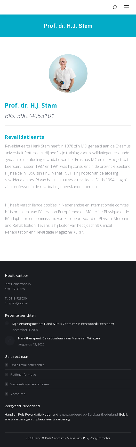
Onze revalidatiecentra (27, 365)
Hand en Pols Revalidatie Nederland (31, 414)
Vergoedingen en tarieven (29, 384)
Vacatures (17, 394)
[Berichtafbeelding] (7, 323)
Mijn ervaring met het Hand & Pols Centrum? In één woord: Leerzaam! (63, 324)
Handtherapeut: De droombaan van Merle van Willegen (59, 338)
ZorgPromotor (100, 438)
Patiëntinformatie (23, 374)
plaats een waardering (53, 419)
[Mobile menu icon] (126, 7)
